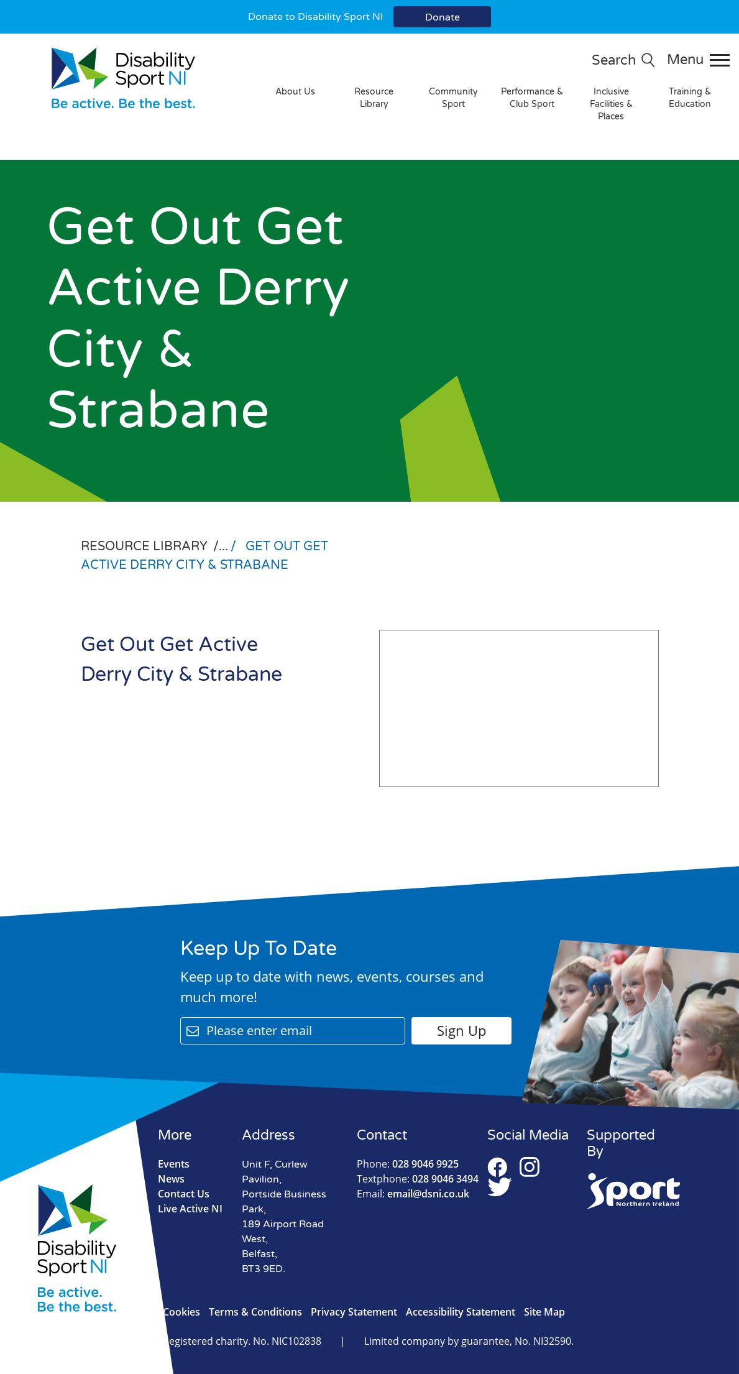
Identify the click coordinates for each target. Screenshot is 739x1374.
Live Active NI (190, 1208)
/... (222, 546)
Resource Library (373, 97)
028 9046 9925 (408, 1164)
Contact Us (183, 1194)
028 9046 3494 (418, 1179)
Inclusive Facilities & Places (611, 103)
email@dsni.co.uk (413, 1194)
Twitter (500, 1187)
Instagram (529, 1167)
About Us (295, 91)
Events (174, 1164)
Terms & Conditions (255, 1312)
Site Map (544, 1312)
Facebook (497, 1167)
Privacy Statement (354, 1312)
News (171, 1179)
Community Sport (453, 97)
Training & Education (690, 97)
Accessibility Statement (460, 1312)
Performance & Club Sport (532, 97)
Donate (442, 17)
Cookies (181, 1312)
